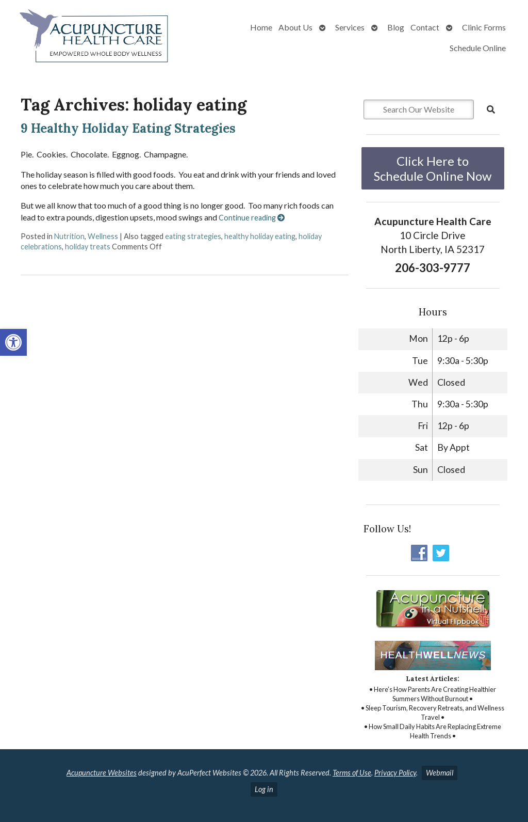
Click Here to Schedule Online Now (432, 168)
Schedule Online (478, 48)
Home (261, 27)
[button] (13, 342)
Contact (424, 27)
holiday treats (87, 246)
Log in (264, 789)
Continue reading (252, 217)
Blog (395, 27)
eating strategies (193, 236)
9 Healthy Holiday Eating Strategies (128, 128)
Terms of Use (352, 772)
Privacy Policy (395, 772)
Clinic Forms (484, 27)
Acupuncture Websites (102, 772)
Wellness (103, 236)
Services (350, 27)
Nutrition (69, 236)
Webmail (439, 772)
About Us (295, 27)
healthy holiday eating (259, 236)
